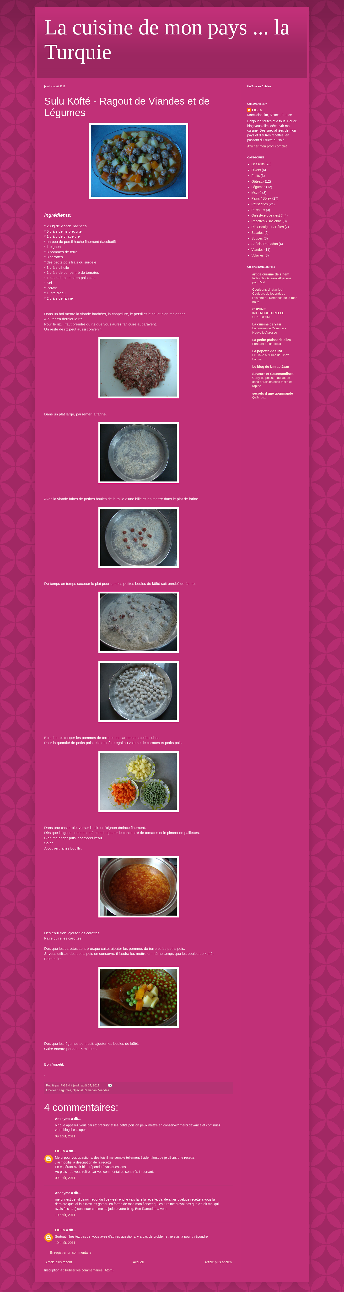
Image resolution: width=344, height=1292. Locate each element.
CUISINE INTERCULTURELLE (268, 311)
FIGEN (60, 1151)
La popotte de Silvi (267, 351)
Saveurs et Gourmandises (273, 374)
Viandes (103, 1090)
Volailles (258, 255)
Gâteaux (258, 181)
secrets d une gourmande (272, 393)
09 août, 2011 (65, 1136)
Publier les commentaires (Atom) (89, 1270)
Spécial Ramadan (85, 1090)
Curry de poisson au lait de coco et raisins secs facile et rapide (272, 382)
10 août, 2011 (65, 1215)
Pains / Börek (261, 198)
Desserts (258, 164)
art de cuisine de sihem (270, 274)
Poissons (258, 210)
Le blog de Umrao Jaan (270, 367)
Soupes (257, 238)
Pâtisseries (260, 204)
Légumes (65, 1090)
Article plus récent (58, 1262)
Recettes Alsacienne (267, 221)
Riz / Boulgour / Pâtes (268, 227)
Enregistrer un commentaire (70, 1252)
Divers (256, 170)
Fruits (256, 176)
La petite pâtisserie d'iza (271, 340)
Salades (258, 233)
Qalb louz (259, 397)
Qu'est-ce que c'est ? (267, 215)
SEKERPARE (261, 317)
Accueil (138, 1262)
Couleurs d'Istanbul (267, 289)
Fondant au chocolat (266, 344)
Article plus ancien (218, 1262)
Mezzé (256, 193)
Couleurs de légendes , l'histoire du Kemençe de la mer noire (274, 298)
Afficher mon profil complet (267, 146)
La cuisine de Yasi (266, 324)
